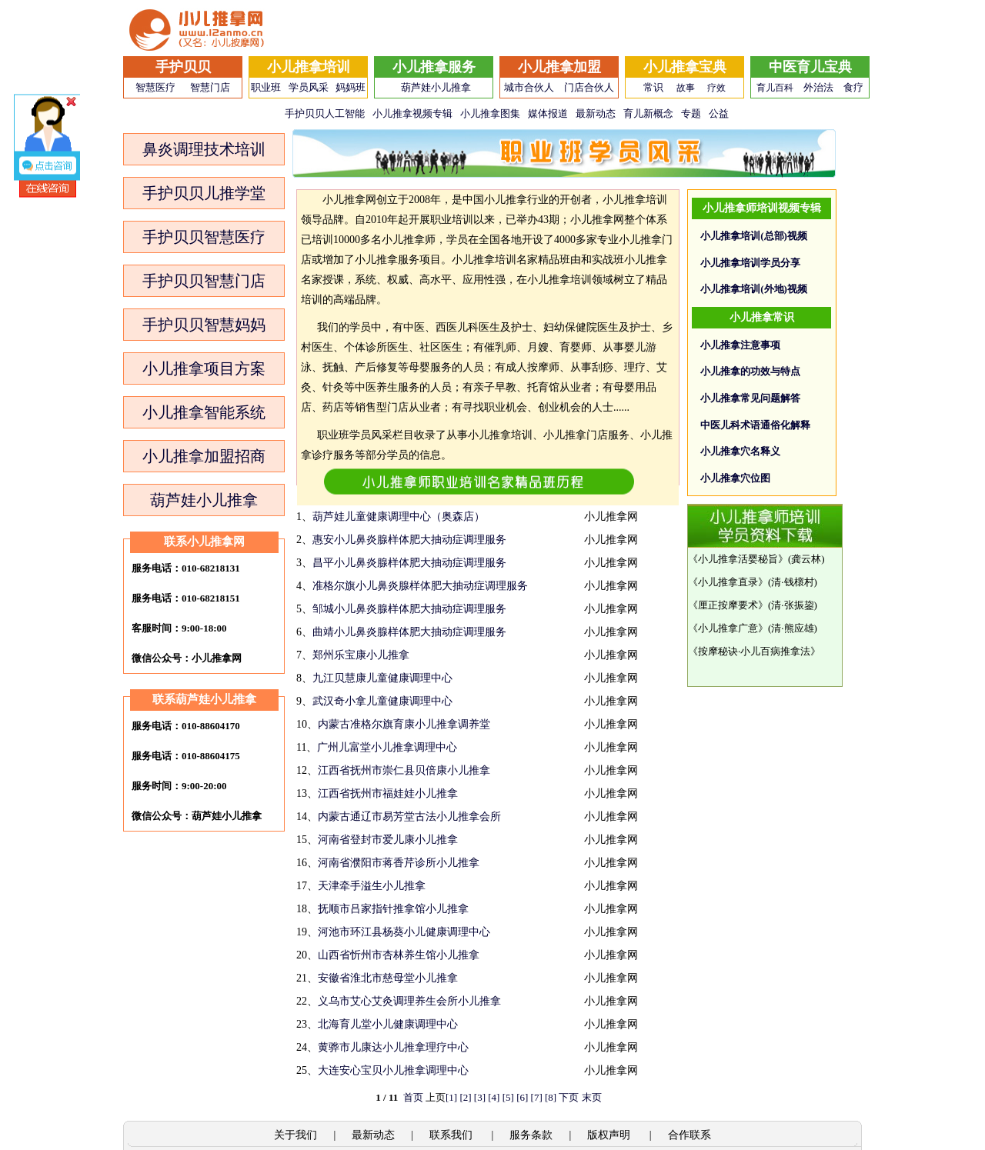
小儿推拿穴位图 (735, 478)
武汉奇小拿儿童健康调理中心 (382, 701)
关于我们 (295, 1135)
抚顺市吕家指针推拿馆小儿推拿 (393, 909)
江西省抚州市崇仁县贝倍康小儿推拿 (404, 770)
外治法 (818, 87)
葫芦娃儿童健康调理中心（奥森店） (398, 516)
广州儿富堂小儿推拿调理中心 (387, 747)
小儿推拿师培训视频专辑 (762, 208)
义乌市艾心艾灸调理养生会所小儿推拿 (409, 1001)
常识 (653, 87)
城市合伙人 (529, 87)
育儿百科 (774, 87)
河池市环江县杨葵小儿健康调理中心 (404, 932)
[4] (493, 1097)
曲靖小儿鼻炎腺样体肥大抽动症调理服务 (409, 632)
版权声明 (610, 1135)
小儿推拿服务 (434, 67)
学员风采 (309, 87)
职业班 (266, 87)
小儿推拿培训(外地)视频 (753, 289)
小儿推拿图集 (490, 113)
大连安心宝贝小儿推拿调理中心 (393, 1070)
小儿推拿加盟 (559, 67)
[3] (480, 1097)
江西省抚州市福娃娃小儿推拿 (388, 793)
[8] (550, 1097)
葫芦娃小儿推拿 (436, 87)
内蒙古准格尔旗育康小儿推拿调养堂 (404, 724)
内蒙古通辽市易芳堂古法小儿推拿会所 (409, 816)
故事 (685, 87)
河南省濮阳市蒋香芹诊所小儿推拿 (398, 862)
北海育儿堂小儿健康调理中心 (388, 1024)
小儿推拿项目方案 (203, 368)
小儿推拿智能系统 (203, 412)
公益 (719, 113)
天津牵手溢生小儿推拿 (372, 886)
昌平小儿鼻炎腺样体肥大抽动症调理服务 (409, 562)
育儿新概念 (648, 113)
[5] (508, 1097)
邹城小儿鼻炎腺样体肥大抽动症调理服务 (409, 609)
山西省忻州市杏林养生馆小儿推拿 (398, 955)
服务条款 (531, 1135)
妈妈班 (351, 87)
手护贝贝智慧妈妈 (203, 324)
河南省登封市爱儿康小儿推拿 (388, 839)
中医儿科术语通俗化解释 (755, 425)
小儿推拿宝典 (684, 67)
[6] (522, 1097)
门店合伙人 (589, 87)
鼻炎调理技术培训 (203, 149)
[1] (451, 1097)
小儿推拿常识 (762, 317)
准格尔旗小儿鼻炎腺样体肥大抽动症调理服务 (420, 586)
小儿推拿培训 (308, 67)
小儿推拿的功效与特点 (750, 371)
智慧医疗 (155, 87)
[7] (537, 1097)
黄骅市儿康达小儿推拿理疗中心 (393, 1047)
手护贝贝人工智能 (325, 113)
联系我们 (452, 1135)
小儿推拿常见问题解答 (750, 398)
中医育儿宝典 (810, 67)
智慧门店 (210, 87)
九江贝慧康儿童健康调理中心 (382, 678)
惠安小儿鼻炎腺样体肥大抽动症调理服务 (409, 539)
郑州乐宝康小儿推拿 (360, 655)
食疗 (853, 87)
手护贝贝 (183, 67)
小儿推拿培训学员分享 (750, 262)
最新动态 (596, 113)
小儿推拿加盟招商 (203, 456)
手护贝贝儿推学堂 (203, 193)
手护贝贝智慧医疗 (203, 236)
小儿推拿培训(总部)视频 (753, 236)
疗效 (716, 87)
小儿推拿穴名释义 (740, 451)
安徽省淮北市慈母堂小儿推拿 (388, 978)
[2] (465, 1097)
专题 (691, 113)
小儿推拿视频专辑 (412, 113)
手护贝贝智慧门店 (203, 280)
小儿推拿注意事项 (740, 345)
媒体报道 (548, 113)
